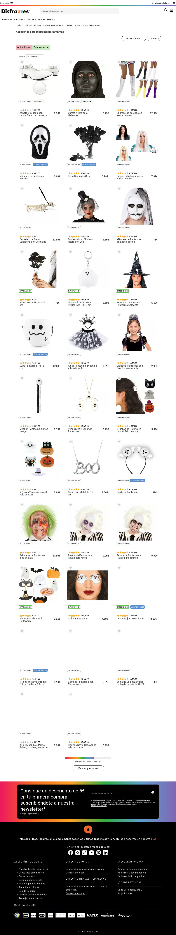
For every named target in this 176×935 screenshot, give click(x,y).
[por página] (34, 56)
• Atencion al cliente (28, 887)
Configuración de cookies (33, 894)
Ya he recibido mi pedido (131, 876)
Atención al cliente (160, 3)
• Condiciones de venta (29, 879)
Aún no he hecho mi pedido (132, 869)
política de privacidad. (99, 806)
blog (153, 839)
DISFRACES (7, 19)
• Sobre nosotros (26, 876)
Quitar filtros (23, 47)
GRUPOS (41, 19)
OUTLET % (31, 19)
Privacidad (39, 883)
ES (174, 3)
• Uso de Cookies (26, 890)
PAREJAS (51, 19)
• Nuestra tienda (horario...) (32, 869)
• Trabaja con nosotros (29, 898)
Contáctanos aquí (75, 872)
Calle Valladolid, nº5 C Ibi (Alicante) (130, 891)
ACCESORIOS (20, 19)
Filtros (155, 38)
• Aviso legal (24, 883)
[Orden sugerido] (134, 38)
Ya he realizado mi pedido (132, 872)
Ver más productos (88, 768)
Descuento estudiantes (31, 872)
